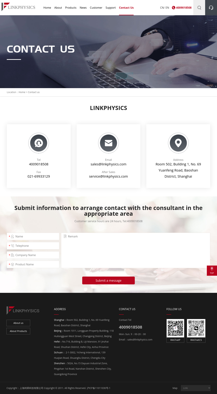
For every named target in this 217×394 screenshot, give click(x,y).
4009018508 (184, 7)
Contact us (126, 7)
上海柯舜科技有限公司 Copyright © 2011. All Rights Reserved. (53, 388)
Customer (96, 7)
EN (167, 7)
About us (18, 323)
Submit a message (109, 280)
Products (70, 7)
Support (111, 7)
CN (162, 7)
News (83, 7)
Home (47, 7)
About (58, 7)
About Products (18, 331)
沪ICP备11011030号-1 (99, 388)
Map (175, 388)
